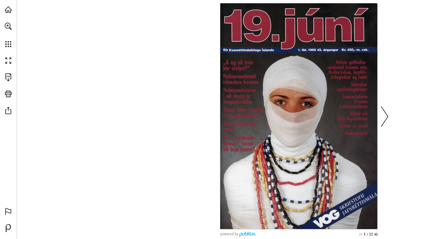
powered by (229, 234)
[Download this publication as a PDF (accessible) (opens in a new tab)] (8, 77)
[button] (8, 26)
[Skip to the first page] (360, 234)
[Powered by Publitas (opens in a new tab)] (8, 228)
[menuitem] (8, 35)
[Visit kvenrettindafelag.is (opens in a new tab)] (8, 9)
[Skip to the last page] (376, 234)
